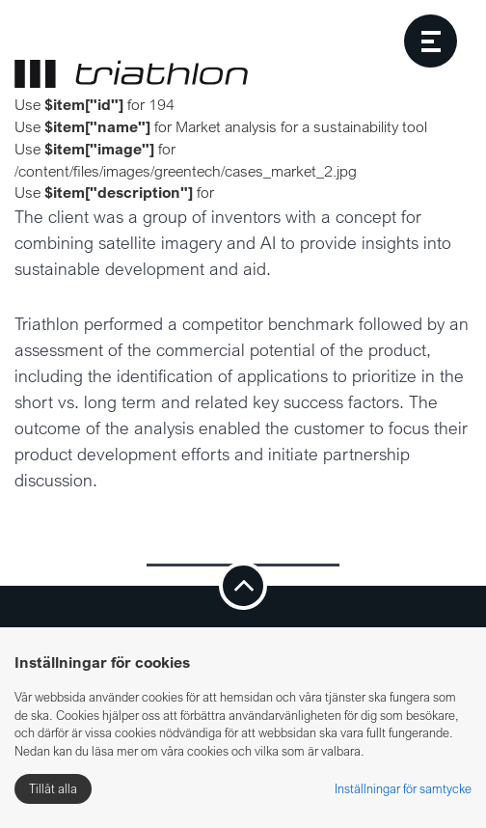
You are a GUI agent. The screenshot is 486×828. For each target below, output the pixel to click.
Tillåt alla (53, 788)
